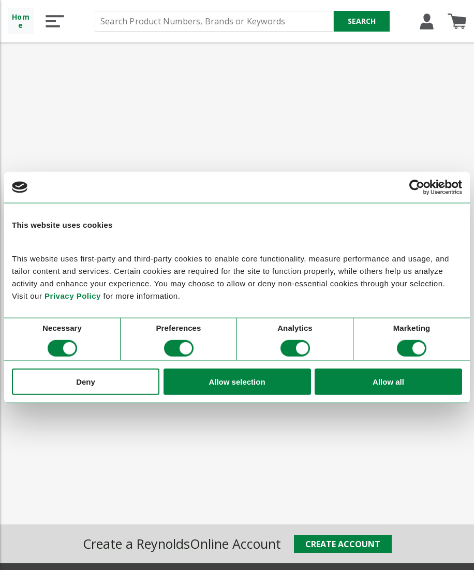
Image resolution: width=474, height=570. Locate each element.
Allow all (388, 381)
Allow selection (237, 381)
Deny (85, 381)
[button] (55, 21)
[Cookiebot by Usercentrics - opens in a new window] (417, 187)
